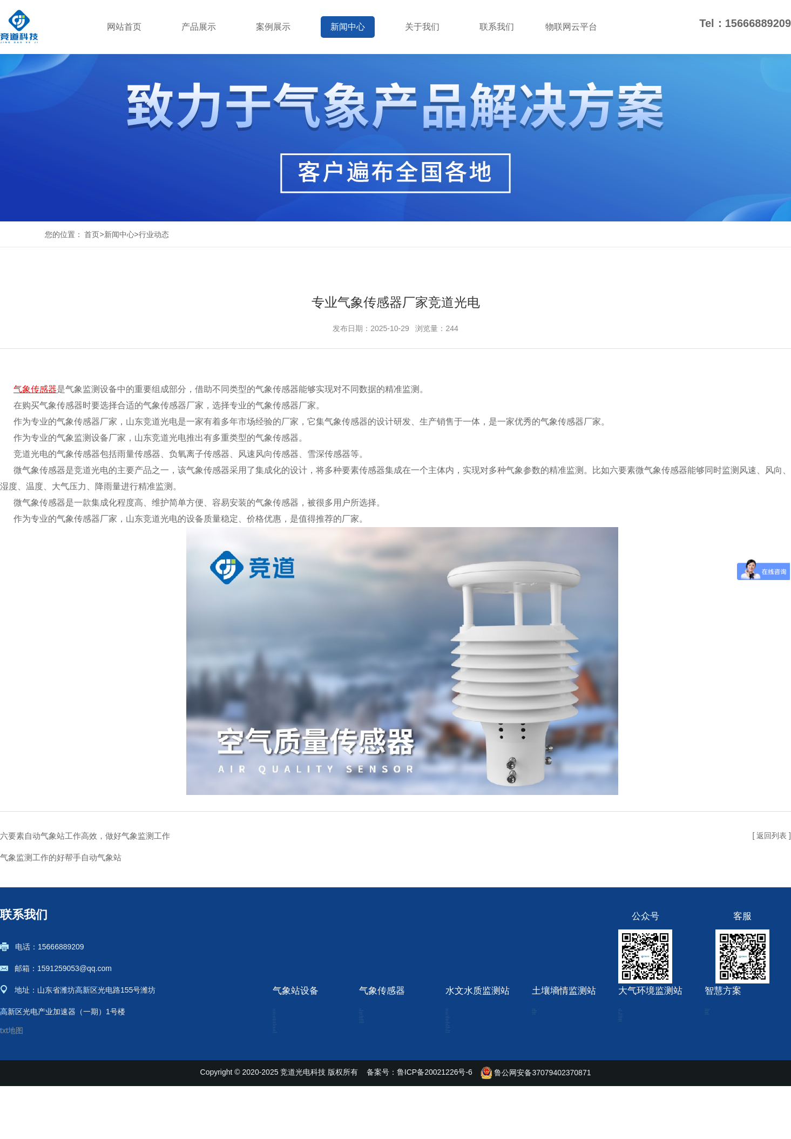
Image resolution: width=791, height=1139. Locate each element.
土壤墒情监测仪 (558, 1016)
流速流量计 (464, 1065)
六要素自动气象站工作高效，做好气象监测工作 (85, 835)
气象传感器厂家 (285, 405)
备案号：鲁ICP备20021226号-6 (419, 1125)
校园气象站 (291, 1065)
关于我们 (422, 26)
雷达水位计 (464, 1048)
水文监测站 (464, 1032)
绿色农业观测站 (731, 1048)
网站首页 (124, 26)
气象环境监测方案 (735, 1065)
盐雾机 (629, 1048)
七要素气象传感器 (389, 1081)
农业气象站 (291, 1016)
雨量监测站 (464, 1016)
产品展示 (198, 26)
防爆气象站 (291, 1081)
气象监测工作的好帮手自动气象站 (60, 857)
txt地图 (11, 1030)
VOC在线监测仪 (645, 1065)
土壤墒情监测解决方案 (742, 1016)
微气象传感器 (381, 1048)
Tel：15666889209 (745, 23)
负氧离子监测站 (644, 1032)
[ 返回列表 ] (771, 835)
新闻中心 (347, 26)
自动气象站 (291, 1048)
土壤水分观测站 (558, 1065)
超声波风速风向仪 (389, 1032)
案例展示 (273, 26)
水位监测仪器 (468, 1081)
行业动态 (154, 234)
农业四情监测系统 (735, 1032)
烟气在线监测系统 (648, 1081)
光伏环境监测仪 (385, 1065)
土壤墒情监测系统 (562, 1048)
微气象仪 (374, 1016)
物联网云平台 (571, 26)
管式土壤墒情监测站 (566, 1032)
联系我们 (496, 26)
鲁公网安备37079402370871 (536, 1125)
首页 (91, 234)
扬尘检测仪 (637, 1016)
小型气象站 (291, 1032)
